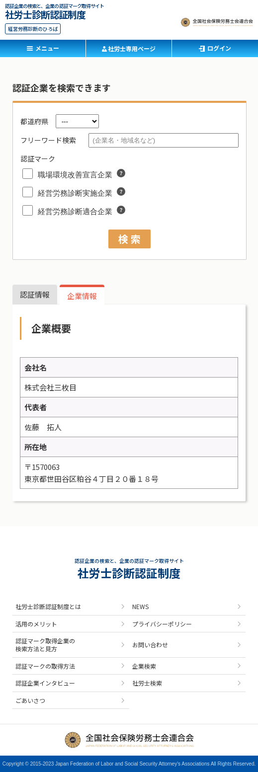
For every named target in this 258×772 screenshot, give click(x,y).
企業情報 (82, 296)
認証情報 (35, 294)
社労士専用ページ (132, 48)
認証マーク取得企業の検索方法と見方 (45, 644)
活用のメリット (36, 623)
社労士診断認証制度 (45, 13)
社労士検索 (147, 683)
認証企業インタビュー (45, 683)
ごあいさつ (30, 700)
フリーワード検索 (48, 140)
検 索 (129, 239)
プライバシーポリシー (162, 623)
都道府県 (34, 121)
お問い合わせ (150, 644)
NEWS (140, 606)
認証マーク (37, 158)
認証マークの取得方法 (45, 666)
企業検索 (144, 666)
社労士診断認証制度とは (48, 606)
